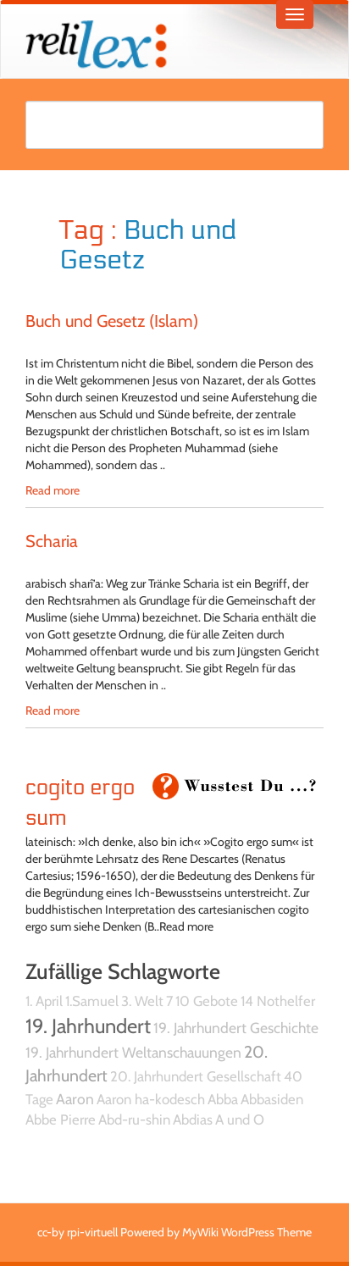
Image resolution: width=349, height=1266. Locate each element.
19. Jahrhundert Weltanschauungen (133, 1052)
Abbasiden (272, 1099)
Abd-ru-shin (134, 1119)
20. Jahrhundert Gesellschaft (195, 1076)
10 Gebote (206, 1000)
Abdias (193, 1119)
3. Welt (142, 1000)
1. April (44, 1000)
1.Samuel (92, 1000)
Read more (52, 490)
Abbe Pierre (60, 1119)
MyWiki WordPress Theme (247, 1232)
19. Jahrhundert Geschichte (236, 1028)
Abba (223, 1099)
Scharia (51, 541)
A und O (239, 1119)
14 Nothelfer (278, 1000)
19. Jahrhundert (88, 1026)
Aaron (75, 1099)
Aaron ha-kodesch (151, 1099)
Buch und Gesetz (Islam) (111, 321)
